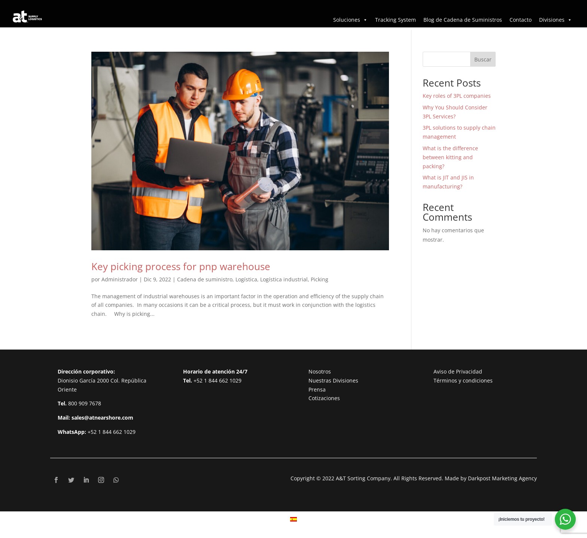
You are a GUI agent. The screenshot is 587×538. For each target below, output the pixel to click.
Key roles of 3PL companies (457, 95)
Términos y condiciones (463, 380)
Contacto (521, 19)
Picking (319, 279)
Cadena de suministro (204, 279)
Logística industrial (284, 279)
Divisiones (555, 19)
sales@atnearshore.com (102, 417)
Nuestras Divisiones (333, 380)
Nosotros (319, 371)
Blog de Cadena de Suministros (462, 19)
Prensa (317, 389)
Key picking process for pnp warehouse (180, 266)
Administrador (119, 279)
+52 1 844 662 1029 (112, 431)
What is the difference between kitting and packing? (450, 157)
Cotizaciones (324, 398)
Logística (246, 279)
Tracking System (395, 19)
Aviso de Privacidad (458, 371)
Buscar (483, 59)
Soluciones (350, 19)
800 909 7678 (84, 403)
